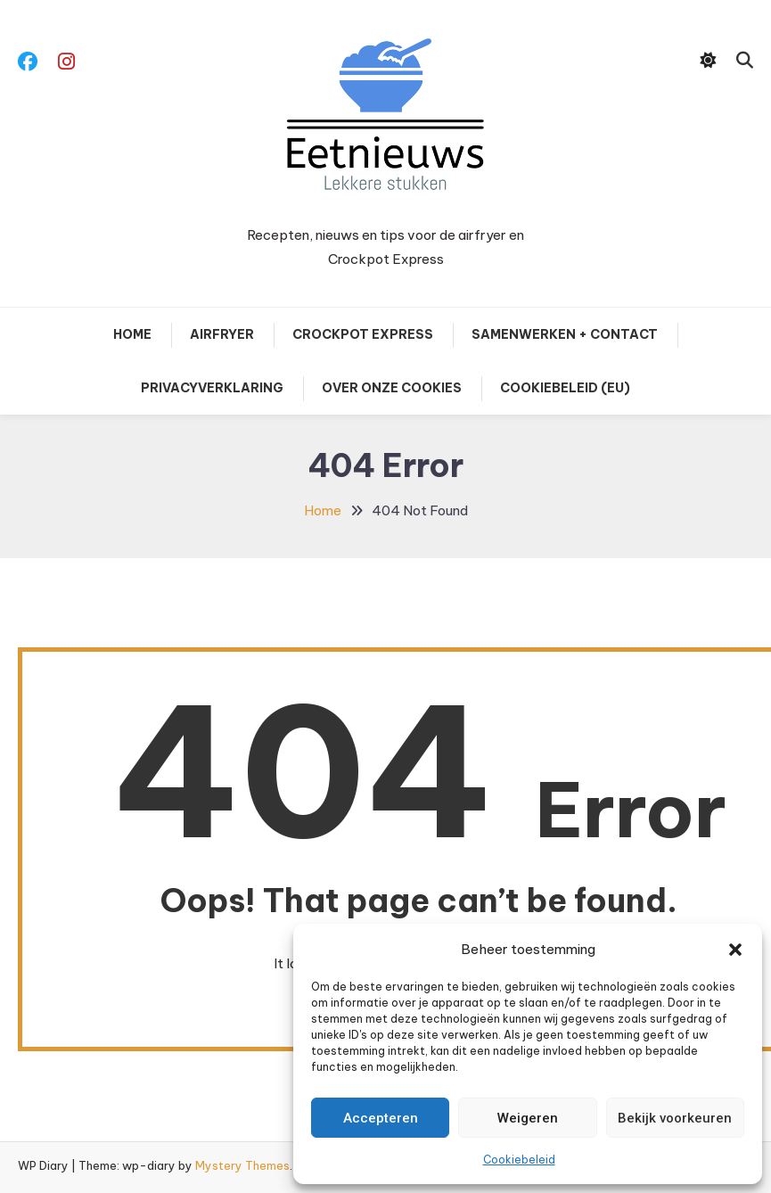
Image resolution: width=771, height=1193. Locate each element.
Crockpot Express (362, 334)
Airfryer (222, 334)
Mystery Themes (242, 1165)
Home (132, 334)
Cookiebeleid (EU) (565, 388)
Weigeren (527, 1118)
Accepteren (380, 1118)
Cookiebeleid (519, 1159)
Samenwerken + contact (565, 334)
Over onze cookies (392, 388)
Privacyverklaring (212, 388)
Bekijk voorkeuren (675, 1118)
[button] (735, 950)
